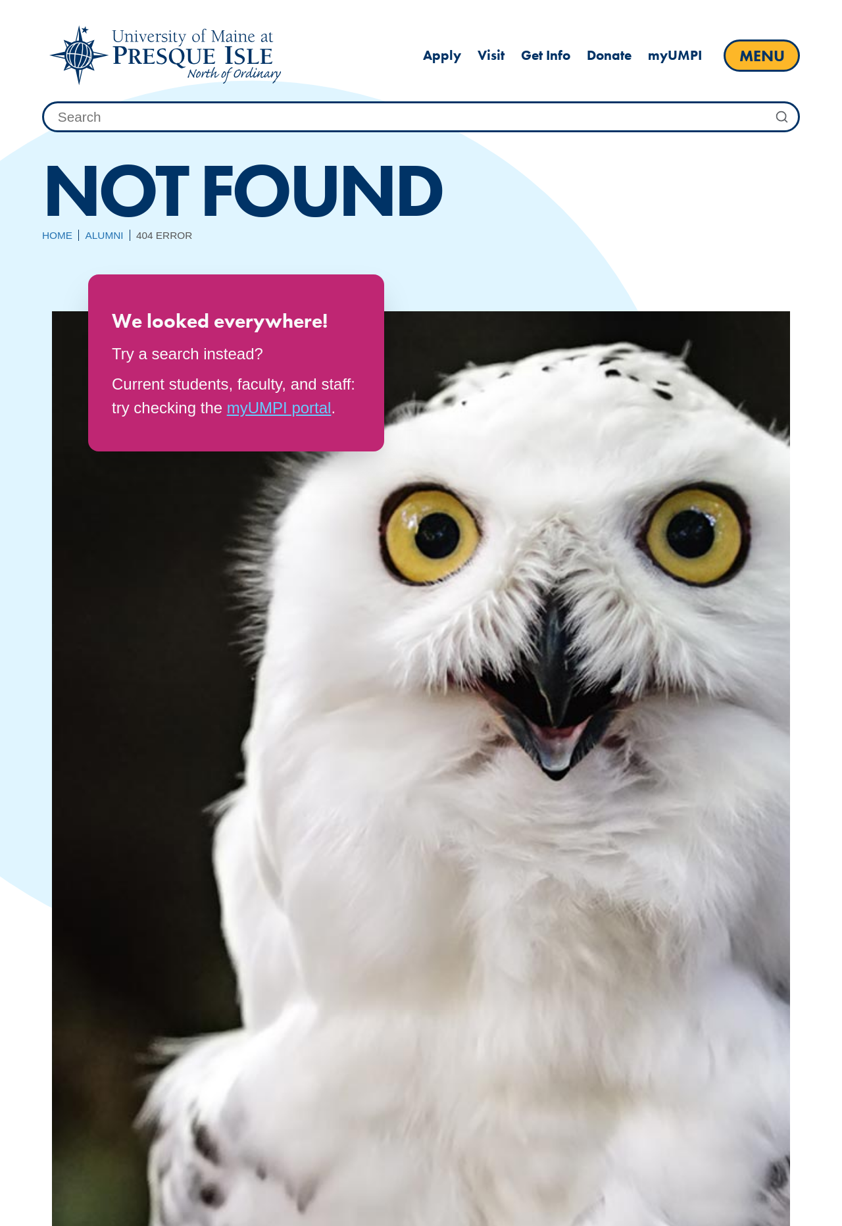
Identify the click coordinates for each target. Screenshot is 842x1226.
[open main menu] (762, 55)
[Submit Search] (782, 117)
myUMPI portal (279, 408)
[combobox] (421, 117)
